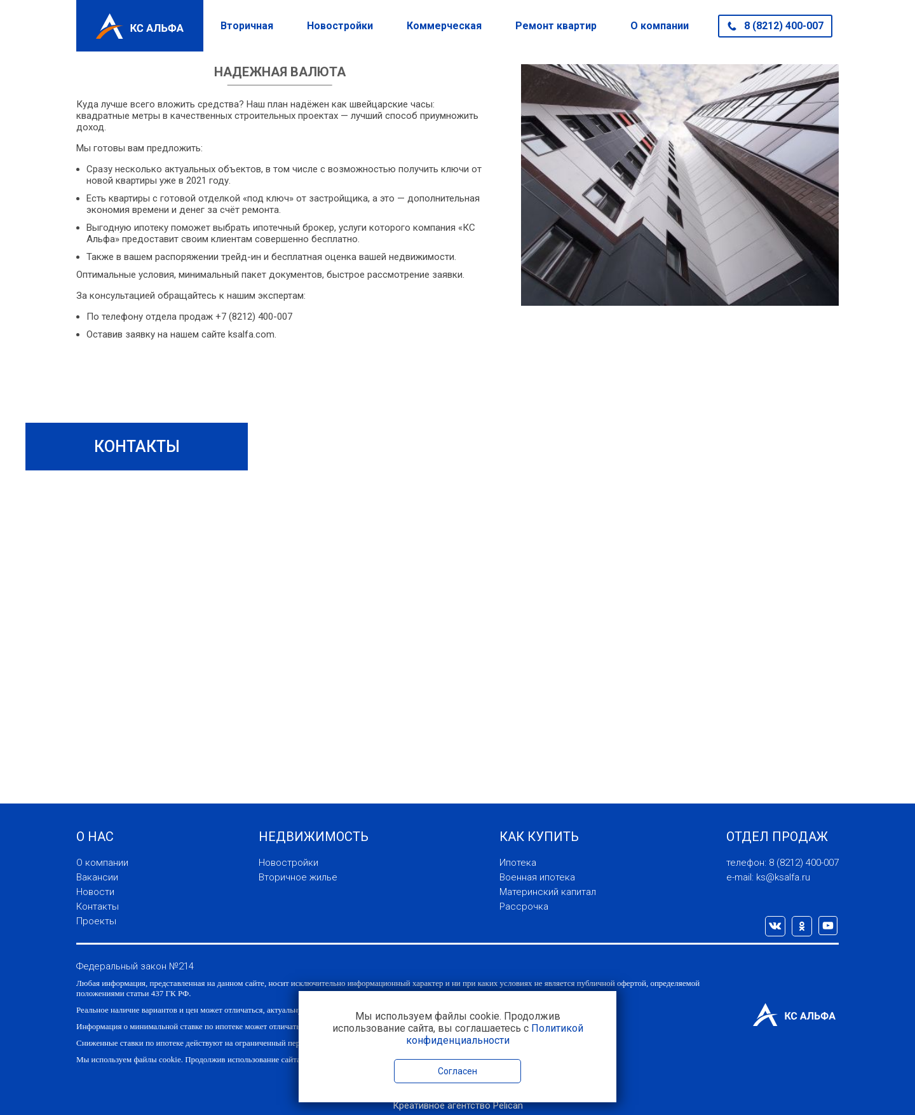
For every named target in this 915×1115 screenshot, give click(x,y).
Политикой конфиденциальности (494, 1034)
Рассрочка (523, 906)
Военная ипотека (537, 877)
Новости (95, 892)
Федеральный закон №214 (135, 966)
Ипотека (517, 862)
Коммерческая (444, 26)
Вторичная (246, 26)
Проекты (96, 921)
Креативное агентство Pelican (458, 1105)
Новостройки (340, 26)
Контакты (97, 906)
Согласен (457, 1071)
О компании (659, 26)
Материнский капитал (547, 892)
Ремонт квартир (556, 26)
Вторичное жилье (298, 877)
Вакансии (97, 877)
